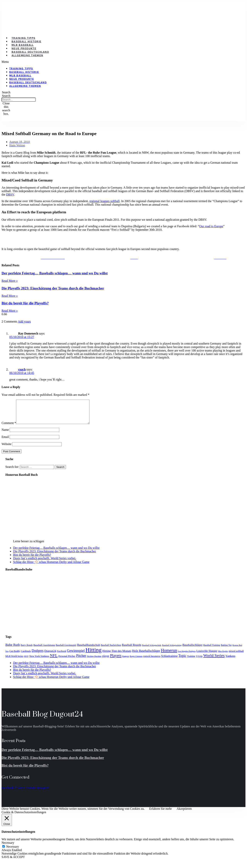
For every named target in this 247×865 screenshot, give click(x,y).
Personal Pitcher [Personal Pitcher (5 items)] (66, 660)
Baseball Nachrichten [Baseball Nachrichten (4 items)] (111, 649)
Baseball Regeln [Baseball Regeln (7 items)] (131, 649)
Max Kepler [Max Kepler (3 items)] (223, 656)
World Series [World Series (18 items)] (214, 660)
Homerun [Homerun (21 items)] (169, 655)
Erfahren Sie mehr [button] (160, 813)
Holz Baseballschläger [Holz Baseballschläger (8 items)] (146, 655)
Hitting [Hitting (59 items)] (93, 654)
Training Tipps (23, 38)
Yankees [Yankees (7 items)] (230, 660)
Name (5, 434)
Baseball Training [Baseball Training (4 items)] (211, 649)
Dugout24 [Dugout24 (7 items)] (50, 655)
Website (6, 448)
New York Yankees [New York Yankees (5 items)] (39, 660)
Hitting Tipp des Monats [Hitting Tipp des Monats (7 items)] (116, 655)
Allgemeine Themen (27, 55)
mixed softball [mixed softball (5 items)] (236, 655)
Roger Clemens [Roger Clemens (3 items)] (136, 661)
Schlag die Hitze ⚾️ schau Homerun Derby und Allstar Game (51, 566)
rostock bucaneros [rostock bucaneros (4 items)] (151, 660)
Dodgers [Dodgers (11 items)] (38, 655)
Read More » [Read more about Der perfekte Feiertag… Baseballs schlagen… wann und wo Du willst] (10, 280)
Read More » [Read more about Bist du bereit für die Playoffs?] (10, 310)
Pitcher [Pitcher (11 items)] (81, 660)
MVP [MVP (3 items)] (26, 661)
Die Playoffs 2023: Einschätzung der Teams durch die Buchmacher (53, 288)
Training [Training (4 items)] (191, 660)
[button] (101, 62)
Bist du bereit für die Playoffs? (25, 303)
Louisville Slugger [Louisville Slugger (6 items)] (206, 655)
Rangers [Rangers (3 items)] (125, 661)
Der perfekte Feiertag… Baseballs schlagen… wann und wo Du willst (55, 273)
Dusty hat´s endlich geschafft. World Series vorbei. (44, 562)
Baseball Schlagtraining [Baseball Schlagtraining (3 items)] (172, 650)
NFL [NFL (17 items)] (54, 660)
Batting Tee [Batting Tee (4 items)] (226, 649)
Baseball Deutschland (30, 52)
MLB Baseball (23, 45)
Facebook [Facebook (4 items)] (61, 655)
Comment (9, 427)
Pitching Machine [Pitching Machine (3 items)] (94, 661)
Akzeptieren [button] (184, 813)
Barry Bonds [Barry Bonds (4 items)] (27, 649)
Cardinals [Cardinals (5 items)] (26, 655)
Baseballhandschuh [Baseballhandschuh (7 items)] (88, 649)
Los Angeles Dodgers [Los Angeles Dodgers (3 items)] (187, 656)
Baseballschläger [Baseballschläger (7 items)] (192, 649)
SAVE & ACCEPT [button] (13, 861)
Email (5, 441)
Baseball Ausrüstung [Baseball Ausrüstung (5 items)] (44, 649)
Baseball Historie (26, 41)
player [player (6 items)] (105, 660)
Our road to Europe (211, 226)
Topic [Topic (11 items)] (182, 660)
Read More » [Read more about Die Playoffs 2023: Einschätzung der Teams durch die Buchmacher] (10, 295)
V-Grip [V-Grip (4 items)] (199, 660)
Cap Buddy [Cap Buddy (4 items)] (14, 655)
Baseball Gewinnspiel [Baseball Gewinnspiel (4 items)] (66, 649)
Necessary (12, 851)
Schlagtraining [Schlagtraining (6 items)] (169, 660)
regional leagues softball (104, 201)
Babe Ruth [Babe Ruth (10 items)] (12, 649)
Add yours (24, 321)
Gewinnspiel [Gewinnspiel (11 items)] (76, 655)
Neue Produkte (24, 48)
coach (22, 369)
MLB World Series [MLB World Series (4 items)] (14, 660)
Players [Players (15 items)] (115, 660)
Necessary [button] (8, 847)
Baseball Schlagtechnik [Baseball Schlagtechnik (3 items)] (151, 650)
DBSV (10, 194)
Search (6, 95)
